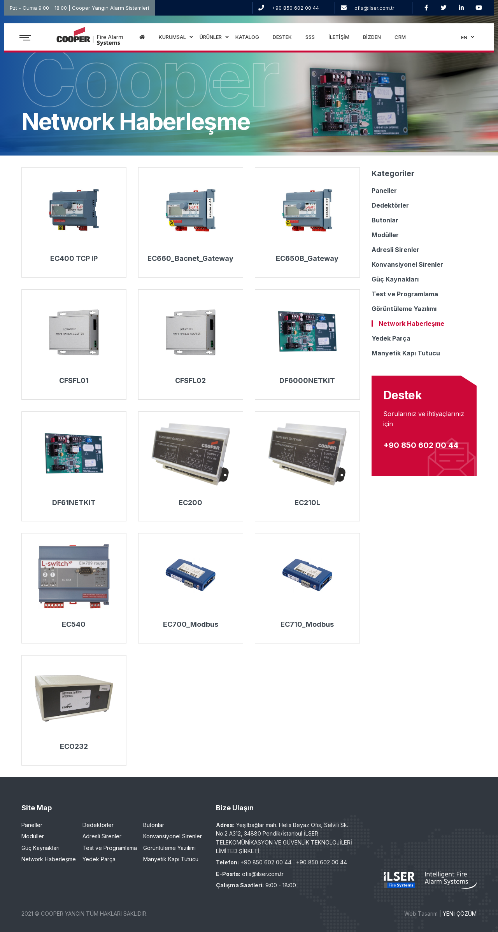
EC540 (74, 624)
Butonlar (385, 220)
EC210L (307, 502)
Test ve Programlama (405, 294)
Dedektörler (390, 205)
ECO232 (74, 746)
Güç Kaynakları (395, 279)
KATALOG (247, 37)
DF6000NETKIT (307, 380)
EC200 (190, 502)
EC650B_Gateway (307, 258)
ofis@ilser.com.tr (374, 8)
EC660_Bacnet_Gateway (190, 258)
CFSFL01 (74, 380)
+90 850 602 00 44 (295, 8)
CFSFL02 (190, 380)
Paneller (384, 190)
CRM (400, 37)
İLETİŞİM (338, 37)
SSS (310, 37)
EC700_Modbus (190, 624)
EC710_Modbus (307, 624)
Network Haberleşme (411, 323)
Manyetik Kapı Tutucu (406, 353)
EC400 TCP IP (74, 258)
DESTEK (282, 37)
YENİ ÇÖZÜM (460, 913)
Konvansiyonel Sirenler (407, 264)
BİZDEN (372, 37)
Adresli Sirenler (395, 250)
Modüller (385, 235)
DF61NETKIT (74, 502)
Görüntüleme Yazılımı (404, 309)
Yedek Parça (391, 338)
